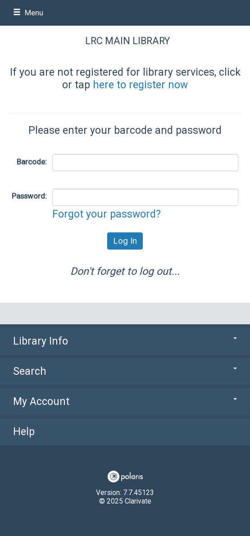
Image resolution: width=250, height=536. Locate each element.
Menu (28, 12)
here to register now (140, 85)
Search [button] (125, 371)
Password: (29, 195)
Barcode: (32, 161)
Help (24, 432)
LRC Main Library (127, 40)
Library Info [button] (125, 341)
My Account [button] (125, 401)
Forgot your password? (106, 214)
